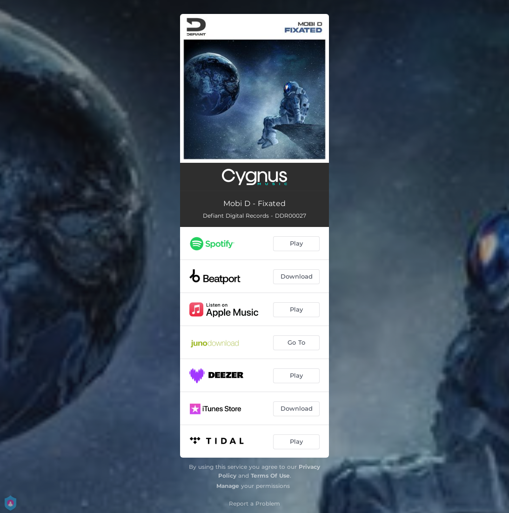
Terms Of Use (270, 475)
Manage (227, 485)
